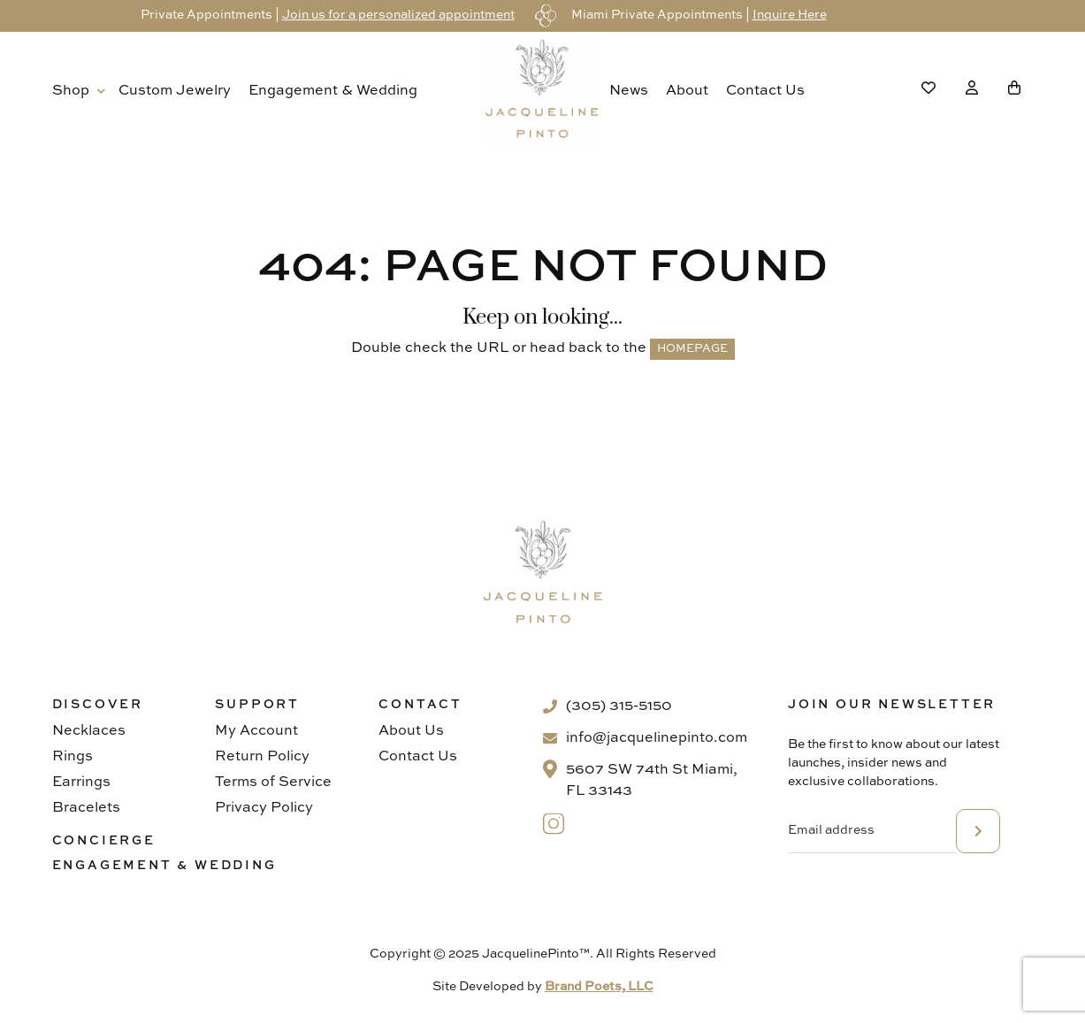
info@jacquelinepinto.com (656, 738)
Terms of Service (273, 782)
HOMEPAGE (692, 349)
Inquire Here (790, 15)
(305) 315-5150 (619, 706)
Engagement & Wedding (332, 91)
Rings (72, 757)
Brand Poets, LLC (599, 987)
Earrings (81, 782)
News (628, 91)
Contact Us (765, 91)
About (687, 91)
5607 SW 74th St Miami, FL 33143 (651, 780)
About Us (411, 731)
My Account (256, 731)
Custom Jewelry (174, 91)
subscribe (978, 831)
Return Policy (262, 757)
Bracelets (86, 808)
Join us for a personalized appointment (398, 15)
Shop (70, 91)
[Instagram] (554, 824)
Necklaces (89, 731)
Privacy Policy (264, 808)
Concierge (104, 841)
